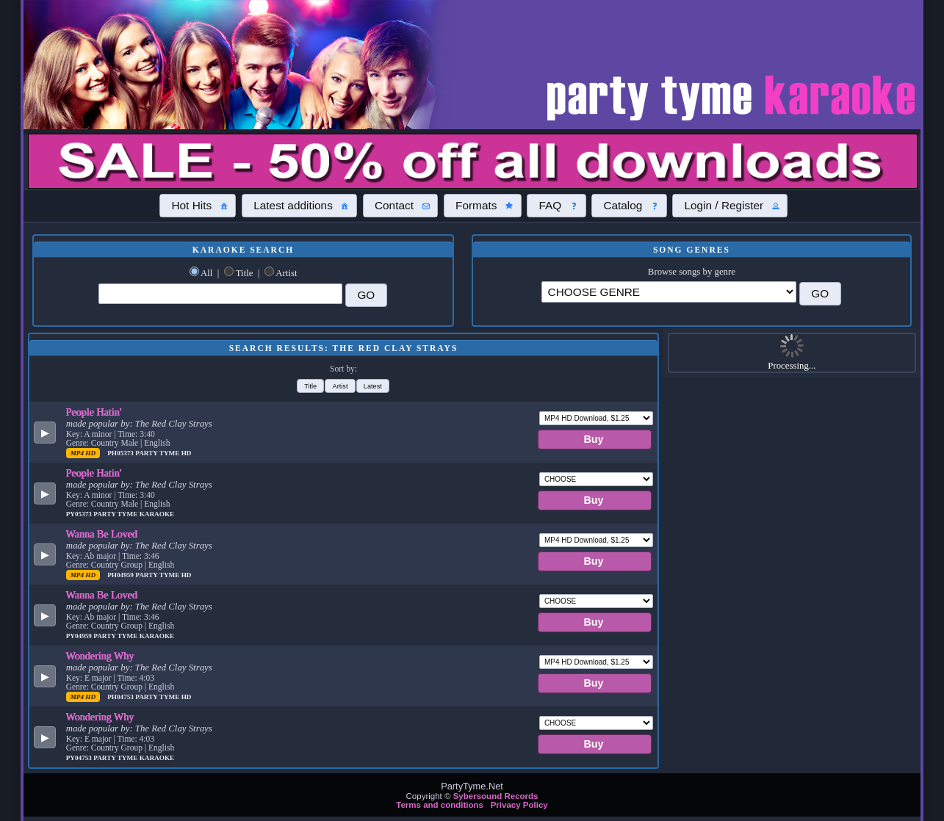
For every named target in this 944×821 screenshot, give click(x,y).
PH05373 (121, 453)
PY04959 (80, 636)
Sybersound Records (495, 796)
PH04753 (121, 697)
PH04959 (121, 575)
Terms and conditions (439, 804)
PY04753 (80, 758)
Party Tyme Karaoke (133, 514)
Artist (286, 273)
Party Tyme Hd (163, 453)
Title (244, 273)
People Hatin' (94, 412)
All (206, 273)
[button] (197, 205)
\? (668, 292)
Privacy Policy (519, 804)
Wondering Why (100, 656)
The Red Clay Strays (173, 424)
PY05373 (80, 514)
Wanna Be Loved (101, 534)
